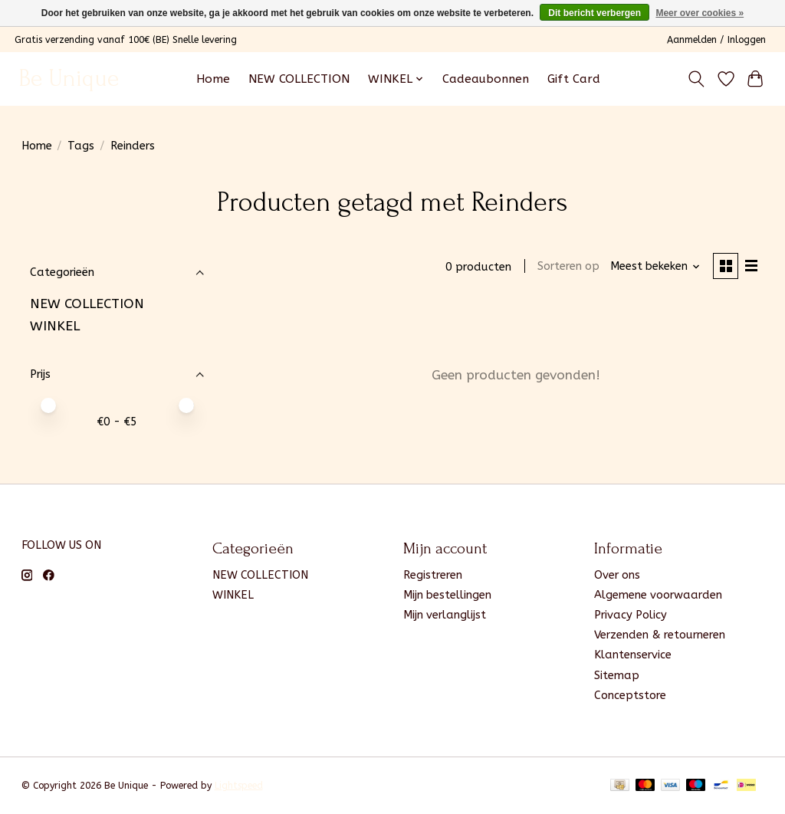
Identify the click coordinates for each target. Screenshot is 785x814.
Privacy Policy (630, 615)
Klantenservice (633, 654)
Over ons (617, 575)
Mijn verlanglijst (444, 615)
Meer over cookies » (699, 13)
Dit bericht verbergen (594, 13)
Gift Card (573, 79)
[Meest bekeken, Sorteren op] (653, 267)
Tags (80, 146)
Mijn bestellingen (447, 595)
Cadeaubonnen (485, 79)
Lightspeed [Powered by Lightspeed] (239, 785)
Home (213, 79)
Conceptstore (630, 695)
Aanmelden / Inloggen (716, 39)
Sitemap (616, 675)
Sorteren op (567, 267)
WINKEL (55, 326)
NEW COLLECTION (299, 79)
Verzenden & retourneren (659, 635)
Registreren (432, 575)
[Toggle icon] (696, 79)
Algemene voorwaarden (658, 595)
